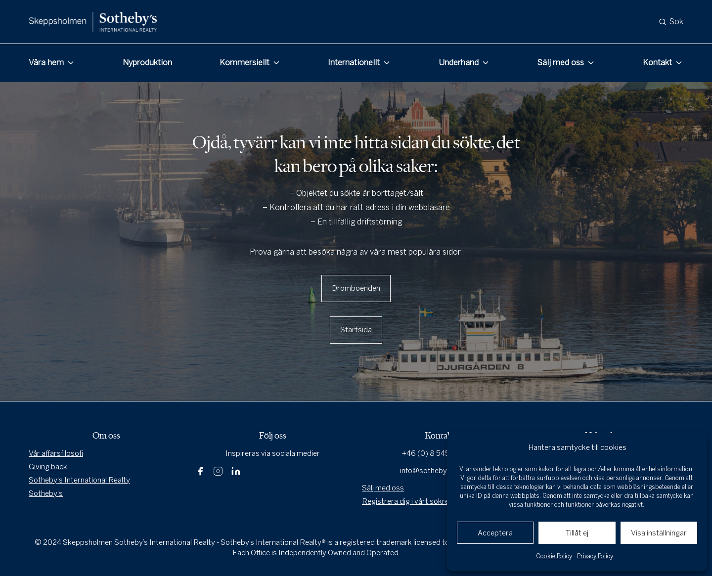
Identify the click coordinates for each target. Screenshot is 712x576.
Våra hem (46, 62)
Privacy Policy (595, 556)
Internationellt (354, 62)
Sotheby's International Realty (79, 480)
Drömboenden (356, 288)
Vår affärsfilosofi (56, 453)
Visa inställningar (659, 533)
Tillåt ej (577, 533)
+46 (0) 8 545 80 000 (439, 453)
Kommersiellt (244, 62)
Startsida (356, 329)
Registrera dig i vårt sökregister (415, 501)
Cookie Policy (554, 556)
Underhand (459, 62)
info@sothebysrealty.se (439, 470)
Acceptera (495, 533)
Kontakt (657, 62)
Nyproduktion (147, 62)
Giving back (48, 466)
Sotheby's (46, 493)
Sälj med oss (560, 62)
